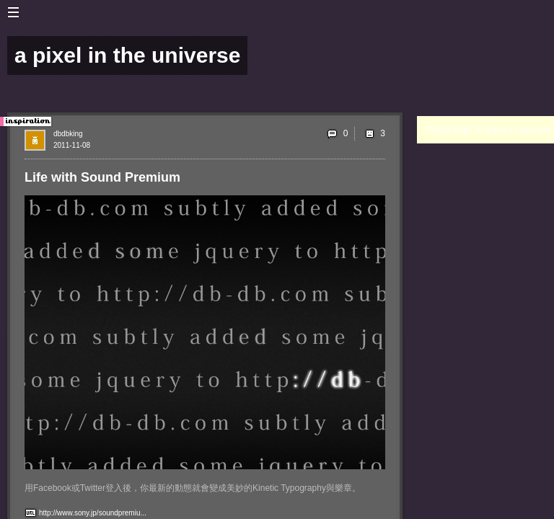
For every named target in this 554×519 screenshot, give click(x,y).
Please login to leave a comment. (489, 130)
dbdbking (68, 134)
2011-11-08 (71, 145)
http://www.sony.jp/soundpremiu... (92, 513)
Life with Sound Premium (102, 177)
